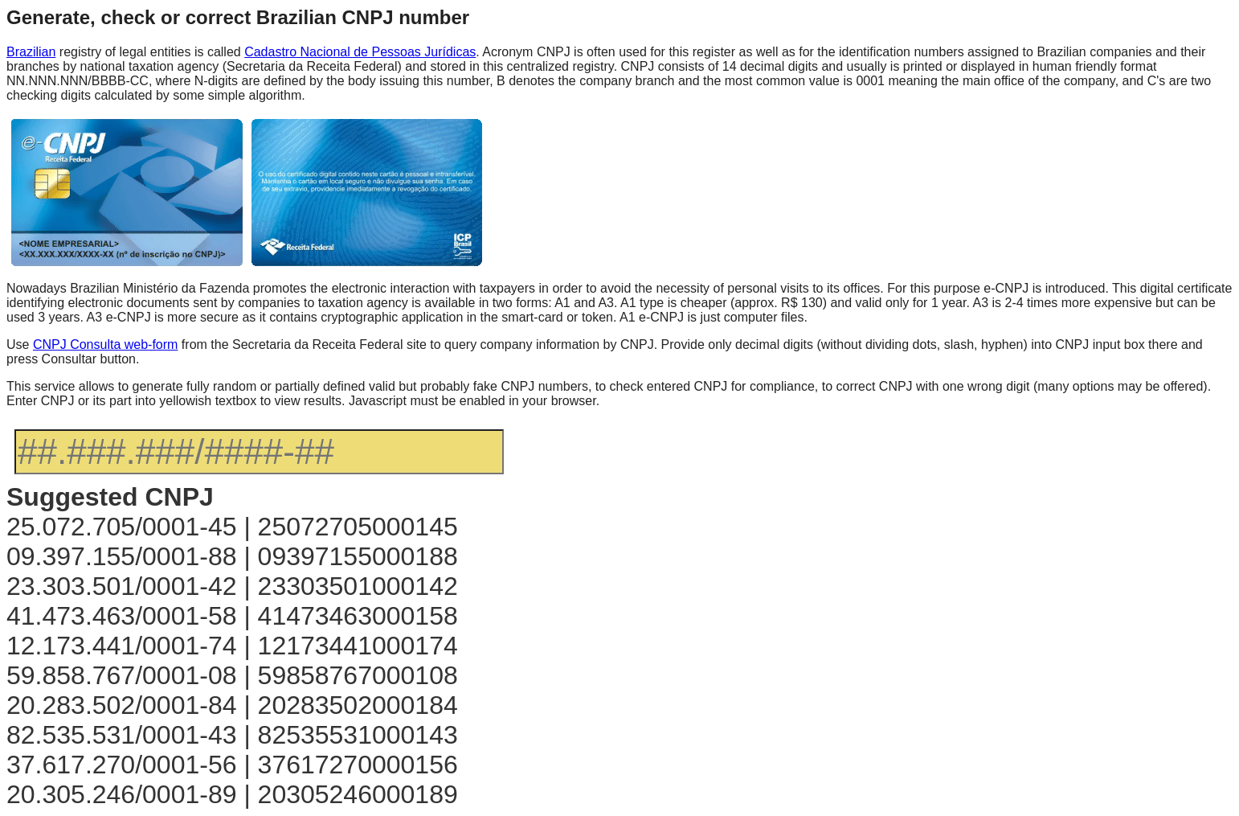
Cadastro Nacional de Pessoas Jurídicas (360, 52)
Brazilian (30, 52)
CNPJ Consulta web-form (105, 344)
